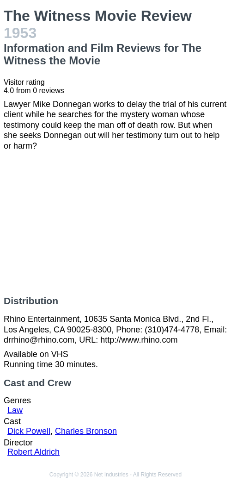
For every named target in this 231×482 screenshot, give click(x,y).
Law (15, 410)
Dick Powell (28, 431)
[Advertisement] (115, 223)
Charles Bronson (86, 431)
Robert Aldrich (33, 452)
